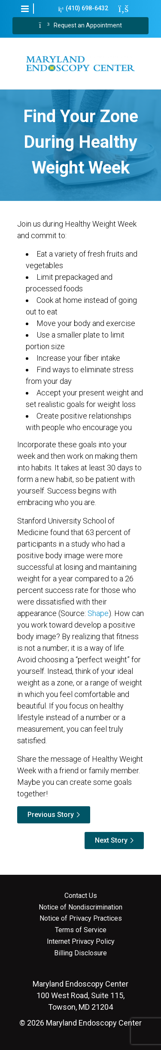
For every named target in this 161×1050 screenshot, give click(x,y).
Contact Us (80, 895)
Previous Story (50, 815)
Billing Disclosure (80, 953)
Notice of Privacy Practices (80, 918)
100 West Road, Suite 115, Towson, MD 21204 (80, 995)
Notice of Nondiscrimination (80, 907)
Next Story (111, 840)
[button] (25, 8)
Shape (98, 613)
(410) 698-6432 (83, 8)
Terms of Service (80, 930)
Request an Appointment (80, 25)
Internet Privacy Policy (81, 941)
